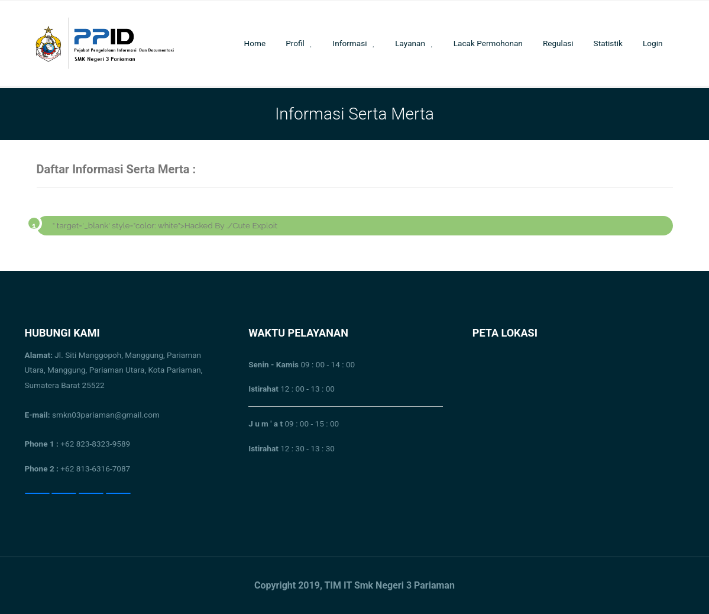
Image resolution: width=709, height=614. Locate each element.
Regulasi (558, 43)
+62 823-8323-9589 (95, 443)
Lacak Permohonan (488, 43)
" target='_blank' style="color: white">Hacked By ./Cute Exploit (165, 225)
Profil (295, 43)
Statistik (608, 43)
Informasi (350, 43)
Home (255, 43)
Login (653, 43)
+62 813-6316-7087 (95, 468)
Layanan (410, 43)
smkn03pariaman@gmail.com (92, 414)
